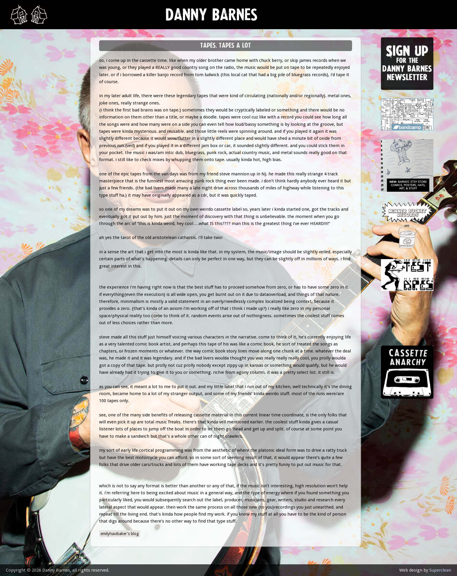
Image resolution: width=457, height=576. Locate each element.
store (21, 118)
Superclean (440, 570)
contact (24, 161)
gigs (19, 89)
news (20, 60)
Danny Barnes (212, 17)
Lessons (23, 103)
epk (18, 146)
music (20, 74)
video (20, 132)
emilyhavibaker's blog (120, 533)
